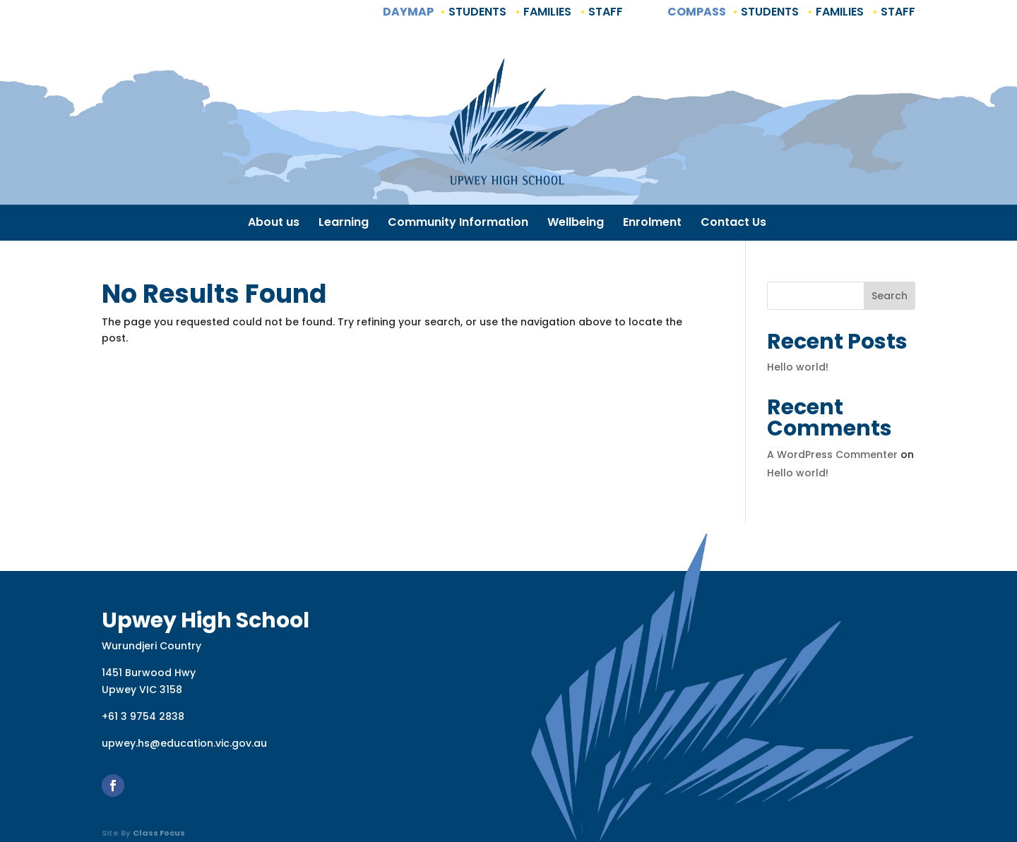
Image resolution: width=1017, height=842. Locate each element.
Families (546, 12)
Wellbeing (575, 223)
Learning (344, 223)
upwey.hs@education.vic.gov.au (184, 743)
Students (476, 12)
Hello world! (797, 367)
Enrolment (652, 223)
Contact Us (733, 223)
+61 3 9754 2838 (143, 716)
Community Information (458, 223)
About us (273, 223)
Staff (604, 12)
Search (890, 296)
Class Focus (159, 832)
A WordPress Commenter (832, 454)
